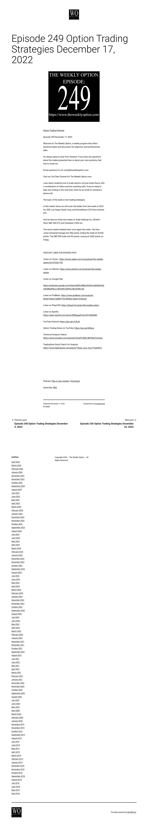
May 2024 (15, 541)
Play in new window (60, 381)
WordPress (131, 812)
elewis (47, 406)
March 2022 (16, 631)
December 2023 (17, 559)
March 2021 (16, 673)
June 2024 (15, 538)
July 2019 (15, 742)
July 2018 (15, 783)
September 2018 (18, 776)
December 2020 (17, 683)
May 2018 (15, 790)
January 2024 (16, 555)
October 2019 (16, 731)
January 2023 (16, 597)
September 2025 (18, 486)
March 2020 (16, 714)
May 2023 (15, 583)
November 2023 (17, 562)
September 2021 (18, 652)
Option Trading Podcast (53, 130)
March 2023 (16, 590)
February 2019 (17, 759)
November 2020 (17, 686)
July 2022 (15, 617)
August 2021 (16, 655)
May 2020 (15, 707)
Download (75, 381)
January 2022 (16, 638)
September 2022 (18, 610)
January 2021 (16, 680)
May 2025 (15, 500)
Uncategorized (99, 404)
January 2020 (16, 721)
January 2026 (16, 472)
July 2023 (15, 576)
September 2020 (18, 693)
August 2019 (16, 738)
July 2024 (15, 534)
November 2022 (17, 604)
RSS (55, 387)
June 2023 (15, 579)
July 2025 (15, 493)
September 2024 (18, 527)
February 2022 (17, 635)
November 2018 (17, 769)
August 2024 (16, 531)
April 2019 (15, 752)
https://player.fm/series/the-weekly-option (80, 305)
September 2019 (18, 735)
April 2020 (15, 711)
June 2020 (15, 704)
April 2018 (15, 793)
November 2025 (17, 479)
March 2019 (16, 755)
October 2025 (16, 483)
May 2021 (15, 666)
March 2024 (16, 548)
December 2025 (17, 476)
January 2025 (16, 514)
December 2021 (17, 642)
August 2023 (16, 572)
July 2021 (15, 659)
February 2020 (17, 717)
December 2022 (17, 600)
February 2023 (17, 593)
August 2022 (16, 614)
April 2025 (15, 503)
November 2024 (17, 521)
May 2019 (15, 749)
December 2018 (17, 766)
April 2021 (15, 669)
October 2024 (16, 524)
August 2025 (16, 490)
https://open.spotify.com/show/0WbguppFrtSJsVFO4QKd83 (70, 315)
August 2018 (16, 780)
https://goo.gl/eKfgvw (84, 328)
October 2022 (16, 607)
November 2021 (17, 645)
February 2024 (17, 552)
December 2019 (17, 724)
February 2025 (17, 510)
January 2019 (16, 762)
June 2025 (15, 496)
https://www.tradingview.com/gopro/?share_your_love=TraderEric (72, 348)
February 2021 (17, 676)
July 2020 (15, 700)
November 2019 (17, 728)
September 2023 (18, 569)
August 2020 (16, 697)
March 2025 (16, 507)
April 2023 (15, 586)
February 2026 (17, 469)
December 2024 (17, 517)
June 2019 (15, 745)
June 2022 (15, 621)
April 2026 (15, 462)
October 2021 (16, 648)
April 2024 (15, 545)
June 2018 (15, 787)
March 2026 (16, 465)
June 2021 (15, 662)
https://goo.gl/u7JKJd (70, 321)
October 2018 (16, 773)
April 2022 (15, 628)
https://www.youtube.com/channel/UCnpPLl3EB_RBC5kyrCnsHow (72, 338)
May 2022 (15, 624)
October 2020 (16, 690)
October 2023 (16, 566)
